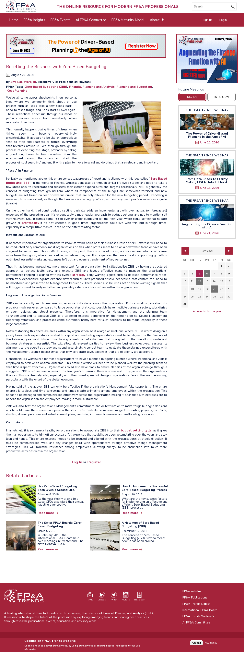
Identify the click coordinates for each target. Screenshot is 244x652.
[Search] (214, 6)
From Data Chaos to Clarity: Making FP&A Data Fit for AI (207, 180)
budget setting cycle (136, 430)
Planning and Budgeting (134, 87)
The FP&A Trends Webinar (207, 110)
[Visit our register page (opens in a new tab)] (90, 597)
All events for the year (207, 311)
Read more (46, 513)
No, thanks (211, 643)
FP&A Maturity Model (128, 20)
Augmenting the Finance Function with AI (207, 226)
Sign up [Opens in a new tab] (208, 20)
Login (223, 20)
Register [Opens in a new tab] (94, 462)
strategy (78, 275)
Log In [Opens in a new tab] (77, 462)
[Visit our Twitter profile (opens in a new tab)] (114, 597)
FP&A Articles (191, 591)
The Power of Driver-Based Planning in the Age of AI (207, 135)
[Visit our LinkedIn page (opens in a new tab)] (102, 597)
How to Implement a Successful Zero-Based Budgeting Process (145, 488)
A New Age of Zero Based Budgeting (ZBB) (140, 524)
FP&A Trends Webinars (198, 616)
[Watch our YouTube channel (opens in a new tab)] (126, 597)
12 (199, 281)
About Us (157, 20)
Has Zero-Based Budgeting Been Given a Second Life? (57, 488)
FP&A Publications (194, 597)
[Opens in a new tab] (207, 58)
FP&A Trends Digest (196, 604)
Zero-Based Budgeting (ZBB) (46, 87)
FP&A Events (60, 20)
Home (13, 20)
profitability (30, 223)
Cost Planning (17, 91)
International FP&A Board (199, 610)
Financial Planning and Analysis (92, 87)
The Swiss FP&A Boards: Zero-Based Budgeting (60, 524)
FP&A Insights (34, 20)
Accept (196, 644)
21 (214, 289)
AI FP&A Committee (91, 20)
